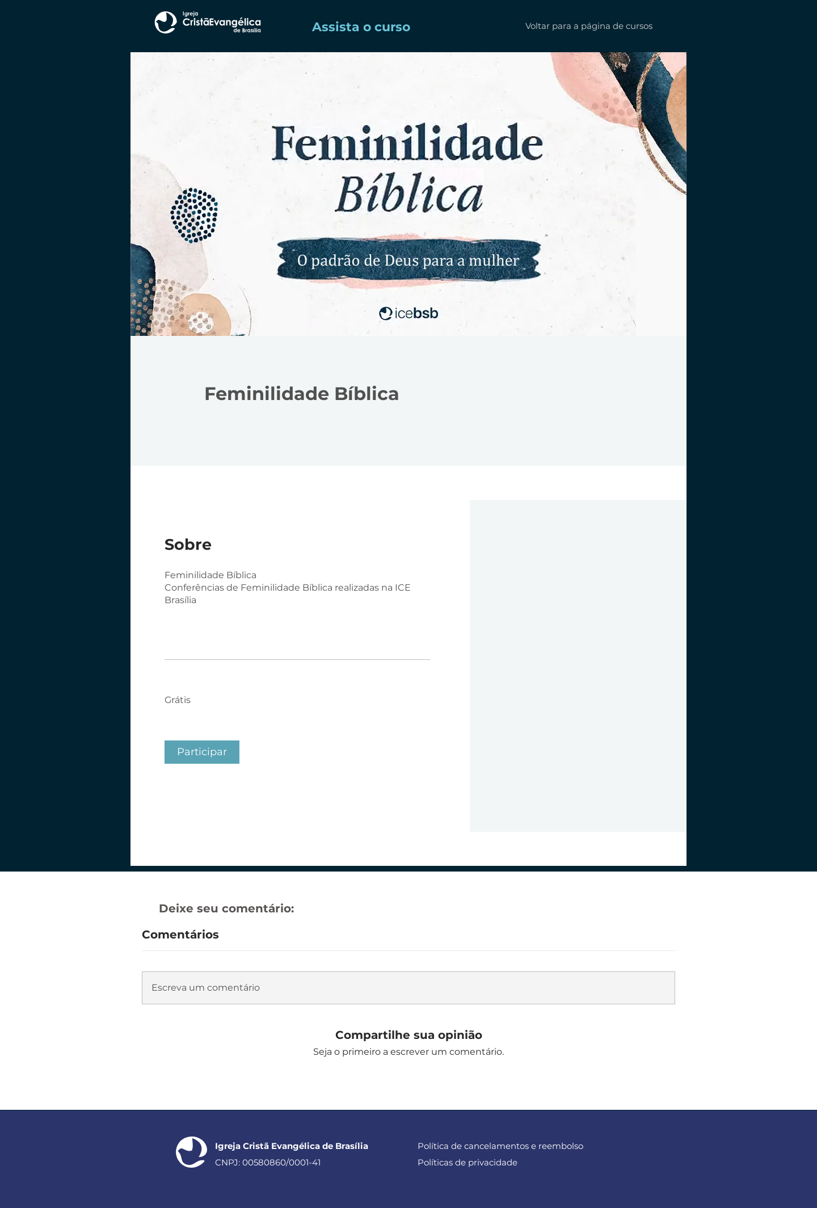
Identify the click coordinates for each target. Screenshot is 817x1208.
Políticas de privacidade (467, 1162)
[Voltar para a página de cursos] (589, 25)
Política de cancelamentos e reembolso (500, 1145)
